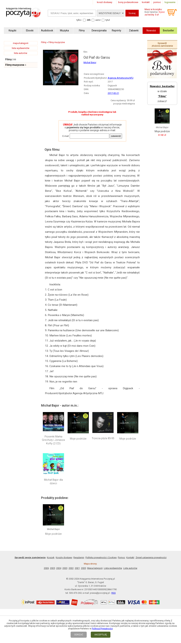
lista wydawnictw (20, 48)
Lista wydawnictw (113, 568)
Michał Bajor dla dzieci (53, 481)
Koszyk (50, 557)
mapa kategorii (20, 43)
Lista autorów (130, 568)
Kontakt (130, 557)
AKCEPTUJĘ (100, 634)
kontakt (146, 2)
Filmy (8, 59)
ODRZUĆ (78, 634)
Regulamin (78, 557)
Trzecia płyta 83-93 (103, 438)
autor (98, 20)
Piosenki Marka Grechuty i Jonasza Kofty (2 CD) (53, 440)
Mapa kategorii (95, 568)
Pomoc (121, 557)
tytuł (107, 20)
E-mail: (65, 136)
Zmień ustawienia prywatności (151, 557)
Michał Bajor (90, 62)
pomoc (157, 2)
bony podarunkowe (128, 2)
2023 (64, 568)
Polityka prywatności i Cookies (101, 557)
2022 (71, 568)
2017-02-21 (113, 93)
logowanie (170, 2)
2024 (58, 568)
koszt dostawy (104, 2)
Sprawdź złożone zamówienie (162, 44)
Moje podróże (78, 438)
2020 (83, 568)
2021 (77, 568)
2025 (52, 568)
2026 (46, 568)
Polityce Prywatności (102, 628)
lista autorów (20, 53)
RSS (113, 593)
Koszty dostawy (64, 557)
